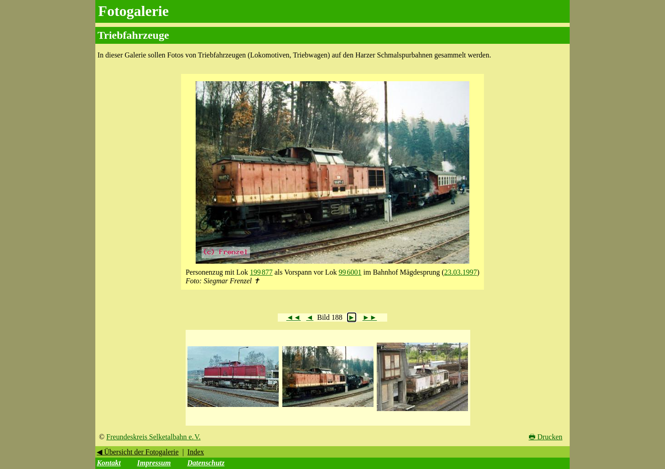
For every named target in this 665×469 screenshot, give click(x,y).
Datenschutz (205, 463)
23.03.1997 (460, 272)
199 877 (261, 272)
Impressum (154, 463)
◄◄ (293, 317)
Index (195, 452)
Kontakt (108, 463)
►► (370, 317)
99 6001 (349, 272)
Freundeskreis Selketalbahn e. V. (153, 437)
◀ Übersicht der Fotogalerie (138, 452)
